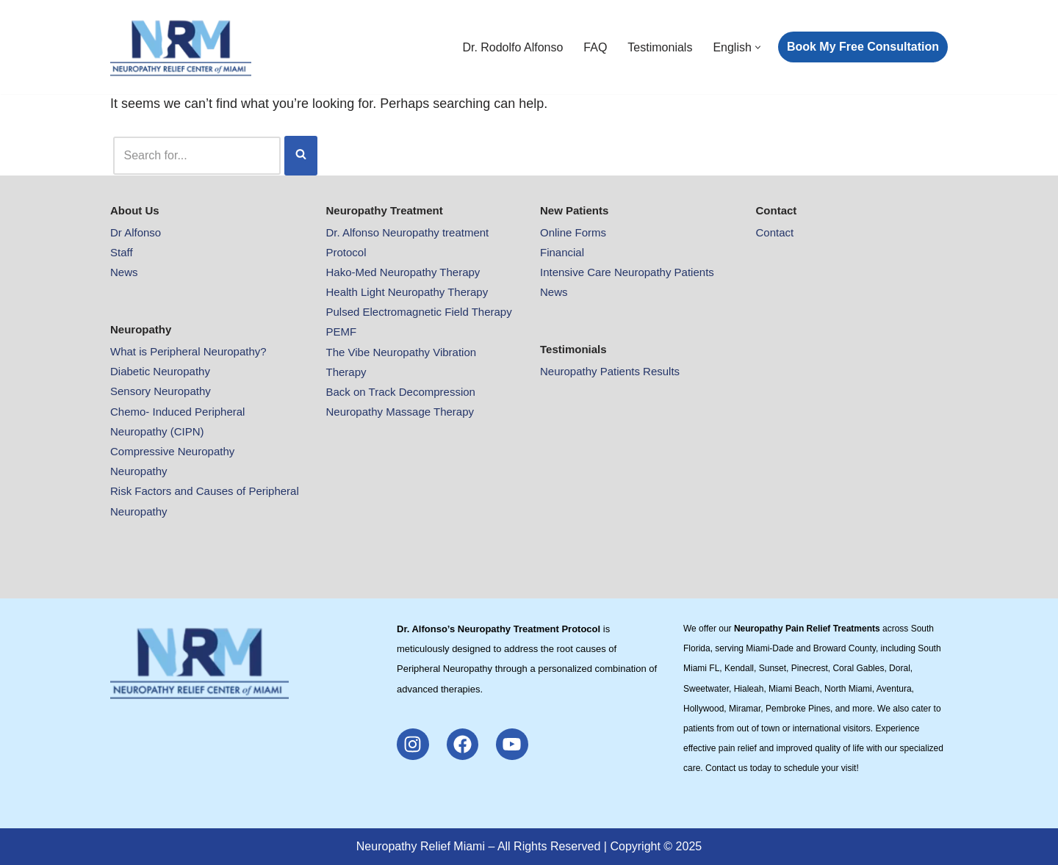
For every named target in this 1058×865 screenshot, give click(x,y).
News (124, 272)
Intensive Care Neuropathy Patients (627, 272)
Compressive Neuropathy (172, 451)
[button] (757, 47)
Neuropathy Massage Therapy (400, 411)
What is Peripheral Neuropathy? (188, 351)
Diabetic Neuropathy (160, 371)
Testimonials (659, 47)
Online (557, 232)
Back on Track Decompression (400, 392)
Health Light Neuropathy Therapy (407, 292)
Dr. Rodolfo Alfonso (512, 47)
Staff (121, 252)
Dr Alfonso (135, 232)
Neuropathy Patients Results (610, 371)
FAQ (595, 47)
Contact (775, 232)
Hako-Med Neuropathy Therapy (403, 272)
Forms (591, 232)
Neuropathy (139, 471)
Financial (562, 252)
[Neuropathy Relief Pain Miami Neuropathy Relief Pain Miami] (180, 47)
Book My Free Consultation (863, 46)
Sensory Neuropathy (160, 391)
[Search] (197, 155)
